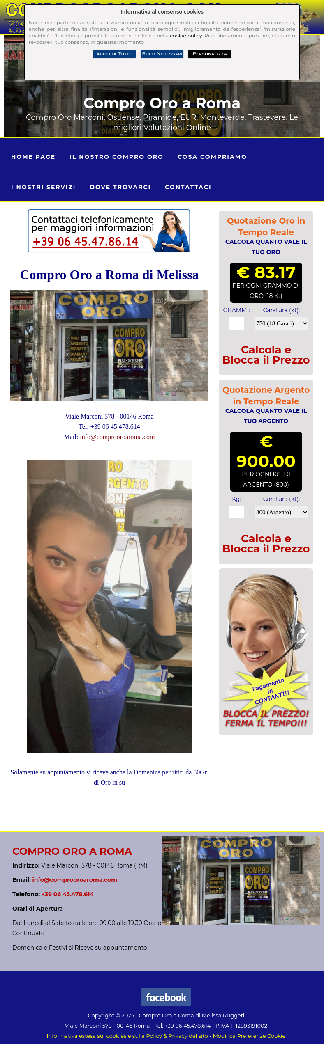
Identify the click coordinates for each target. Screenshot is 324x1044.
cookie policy (186, 35)
